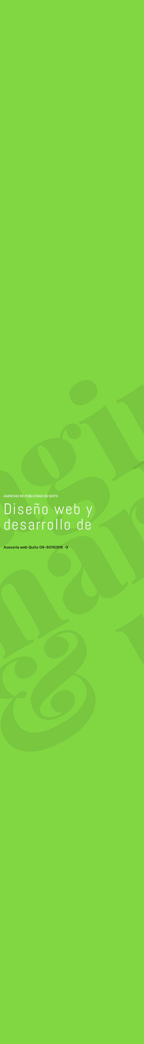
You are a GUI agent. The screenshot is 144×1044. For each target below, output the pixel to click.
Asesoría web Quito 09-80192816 (36, 547)
